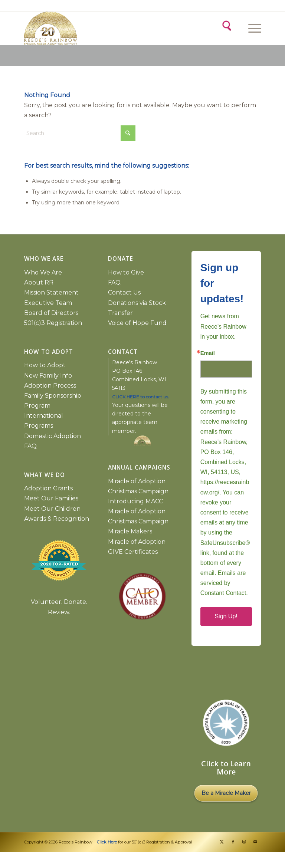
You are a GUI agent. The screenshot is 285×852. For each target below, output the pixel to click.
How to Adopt (45, 365)
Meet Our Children (52, 508)
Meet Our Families (51, 498)
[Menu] (251, 28)
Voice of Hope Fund (137, 322)
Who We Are (43, 272)
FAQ (30, 446)
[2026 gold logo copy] (83, 28)
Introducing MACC (135, 501)
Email (207, 353)
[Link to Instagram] (244, 841)
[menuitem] (253, 28)
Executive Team (48, 302)
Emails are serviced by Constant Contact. (224, 583)
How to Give (126, 272)
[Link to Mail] (255, 841)
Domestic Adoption (52, 436)
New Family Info (48, 375)
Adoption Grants (48, 488)
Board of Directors (51, 312)
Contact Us (124, 292)
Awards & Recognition (56, 518)
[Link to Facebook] (233, 841)
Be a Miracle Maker (226, 793)
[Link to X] (221, 841)
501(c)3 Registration (53, 322)
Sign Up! (225, 616)
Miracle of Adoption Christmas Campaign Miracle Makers (138, 521)
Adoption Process (50, 385)
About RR (38, 282)
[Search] (226, 25)
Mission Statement (51, 292)
